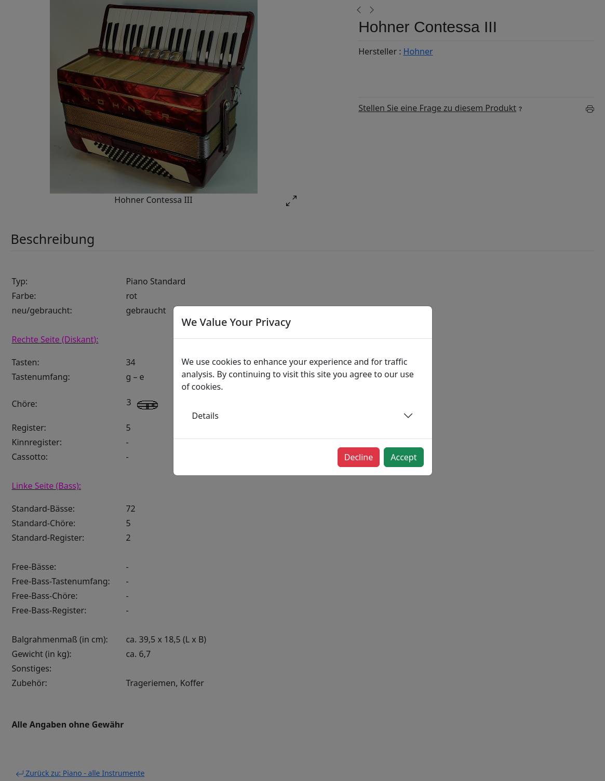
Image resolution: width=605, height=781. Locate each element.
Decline (358, 457)
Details (205, 415)
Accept (403, 457)
